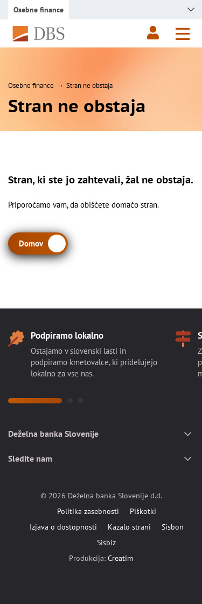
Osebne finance (31, 85)
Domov (31, 243)
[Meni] (182, 33)
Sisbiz (106, 542)
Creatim (120, 558)
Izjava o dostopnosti (63, 527)
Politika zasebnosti (88, 511)
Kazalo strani (129, 527)
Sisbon (173, 527)
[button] (35, 400)
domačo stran (134, 205)
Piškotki (143, 511)
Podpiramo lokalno (67, 335)
